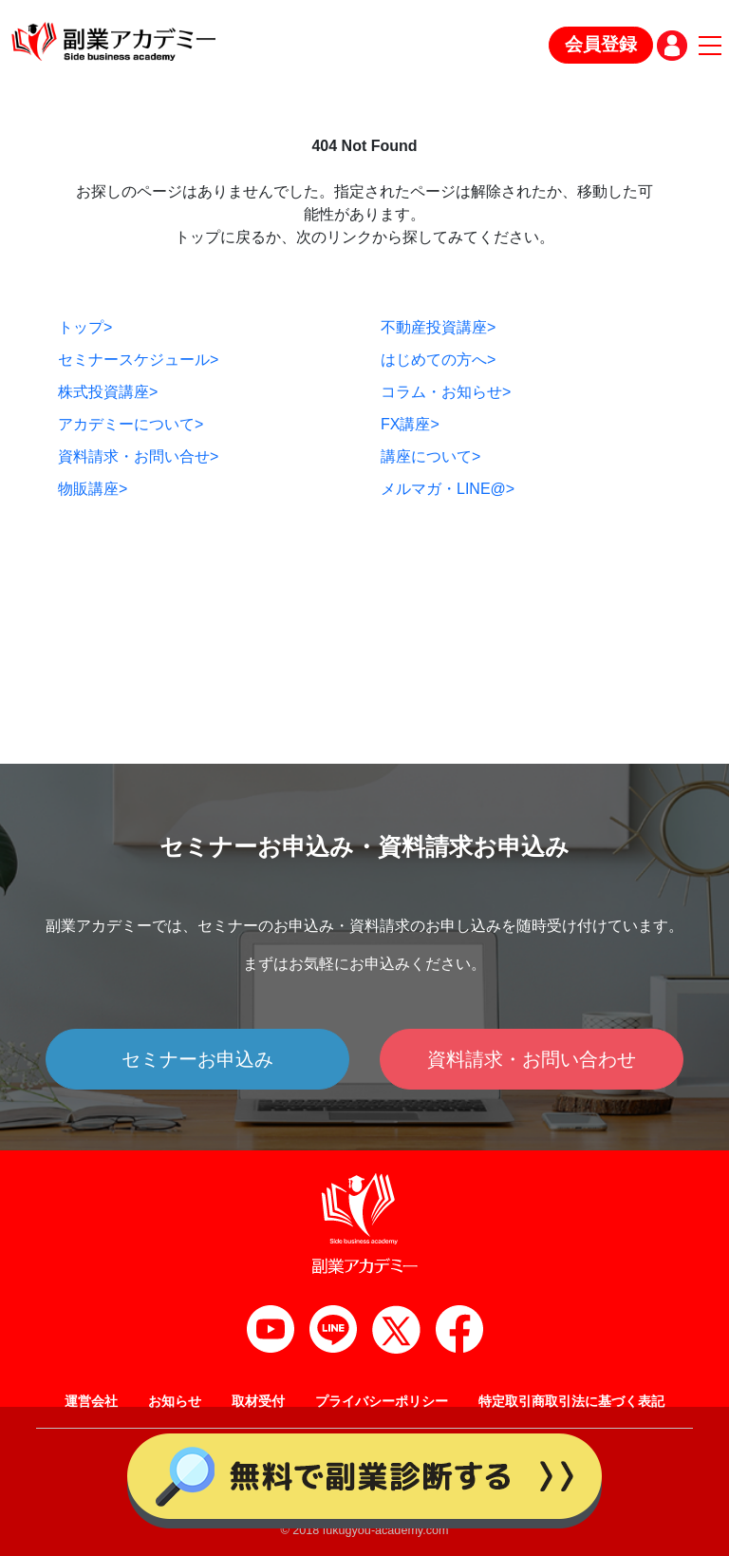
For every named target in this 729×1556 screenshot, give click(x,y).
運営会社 (91, 1401)
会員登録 (601, 44)
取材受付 (258, 1401)
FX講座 (410, 424)
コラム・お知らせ (446, 392)
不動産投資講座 (438, 327)
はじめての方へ (438, 359)
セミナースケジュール (138, 359)
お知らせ (174, 1401)
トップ (85, 327)
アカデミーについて (130, 424)
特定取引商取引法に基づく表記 (571, 1401)
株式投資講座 (108, 392)
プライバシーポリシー (381, 1401)
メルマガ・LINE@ (447, 489)
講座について (430, 456)
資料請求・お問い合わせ (531, 1059)
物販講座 (92, 489)
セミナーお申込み (197, 1059)
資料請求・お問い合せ (138, 456)
